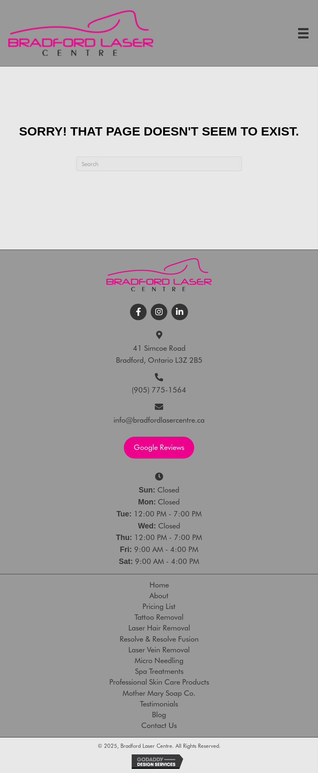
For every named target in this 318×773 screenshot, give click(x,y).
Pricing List (159, 606)
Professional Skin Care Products (159, 682)
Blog (159, 714)
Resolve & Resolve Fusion (159, 639)
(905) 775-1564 (159, 389)
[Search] (159, 164)
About (159, 595)
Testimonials (159, 704)
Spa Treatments (159, 671)
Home (159, 585)
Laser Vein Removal (159, 650)
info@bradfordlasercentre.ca (159, 420)
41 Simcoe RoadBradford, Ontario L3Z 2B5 (159, 354)
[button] (138, 312)
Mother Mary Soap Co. (159, 693)
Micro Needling (159, 660)
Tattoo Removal (159, 617)
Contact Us (159, 725)
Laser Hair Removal (159, 628)
